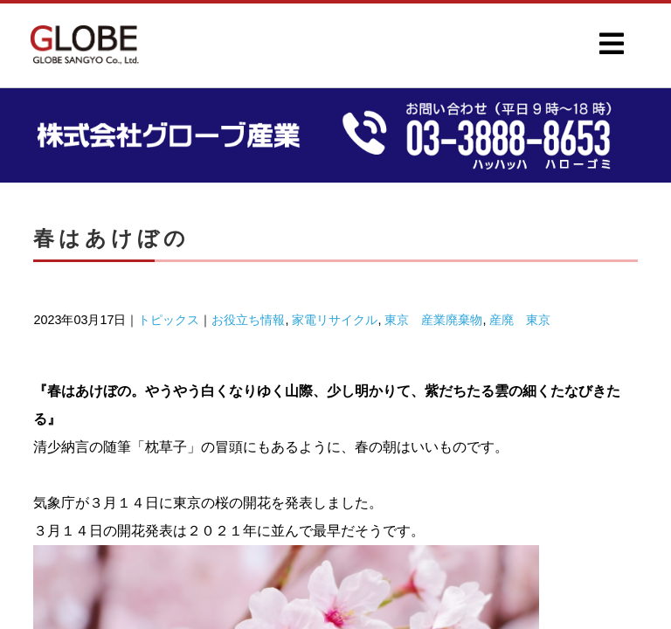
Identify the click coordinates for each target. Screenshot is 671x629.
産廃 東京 (519, 320)
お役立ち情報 (248, 320)
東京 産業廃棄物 (433, 320)
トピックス (168, 320)
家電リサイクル (334, 320)
